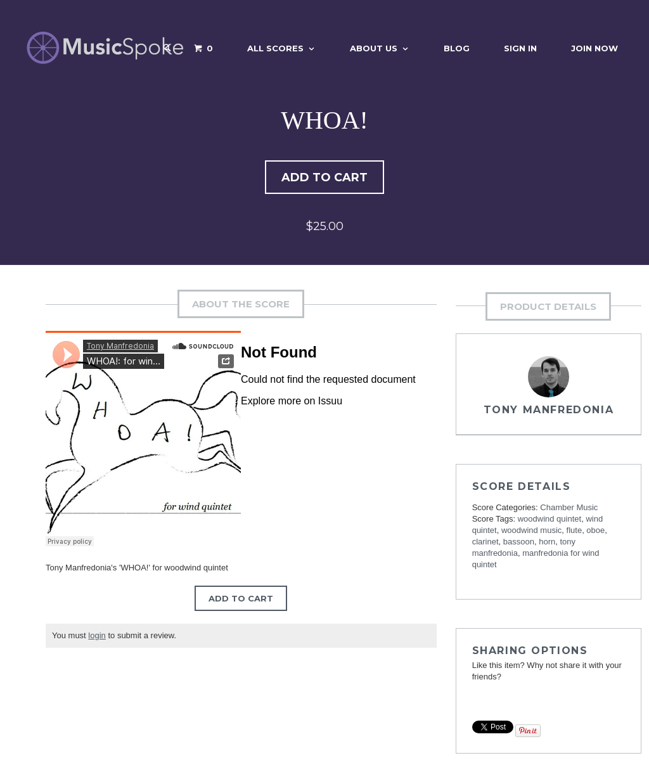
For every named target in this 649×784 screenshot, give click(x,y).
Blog (457, 48)
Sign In (520, 48)
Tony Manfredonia (549, 412)
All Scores (275, 48)
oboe (595, 532)
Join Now (594, 48)
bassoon (518, 543)
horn (547, 543)
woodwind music (531, 532)
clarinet (485, 543)
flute (574, 532)
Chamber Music (569, 509)
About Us (373, 48)
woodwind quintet (549, 520)
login (96, 637)
